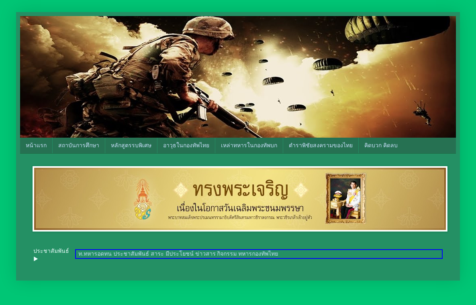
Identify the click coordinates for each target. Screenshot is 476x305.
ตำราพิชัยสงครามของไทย (321, 145)
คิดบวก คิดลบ (381, 145)
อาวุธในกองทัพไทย (186, 145)
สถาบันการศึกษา (78, 145)
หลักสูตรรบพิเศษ (131, 145)
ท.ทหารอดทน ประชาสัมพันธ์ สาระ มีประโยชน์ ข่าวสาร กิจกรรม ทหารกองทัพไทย (180, 253)
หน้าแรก (36, 145)
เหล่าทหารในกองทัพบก (249, 145)
